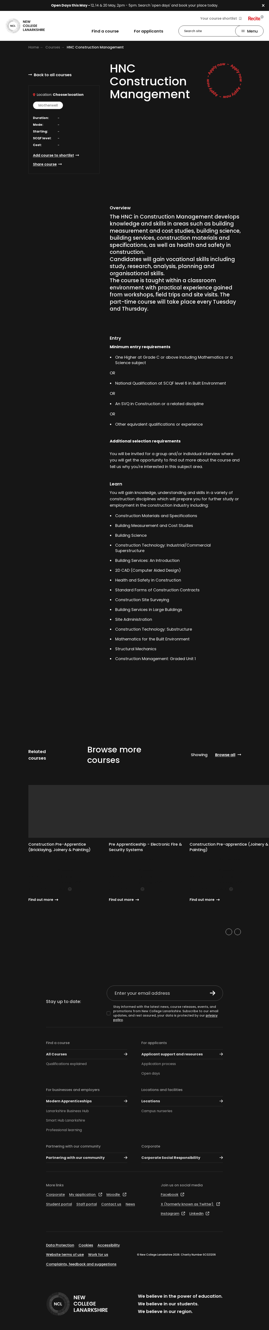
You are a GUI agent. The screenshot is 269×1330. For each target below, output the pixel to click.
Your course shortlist (220, 18)
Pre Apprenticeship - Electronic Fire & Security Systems (145, 846)
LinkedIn (199, 1213)
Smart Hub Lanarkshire (65, 1120)
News (130, 1204)
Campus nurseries (156, 1110)
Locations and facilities (162, 1089)
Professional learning (64, 1129)
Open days (150, 1073)
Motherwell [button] (48, 105)
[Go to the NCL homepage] (25, 25)
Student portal (59, 1204)
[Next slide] (237, 932)
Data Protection (60, 1245)
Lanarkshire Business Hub (67, 1110)
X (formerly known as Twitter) (190, 1204)
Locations (182, 1101)
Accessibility (109, 1245)
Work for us (98, 1254)
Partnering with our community (73, 1146)
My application (85, 1194)
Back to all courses (53, 74)
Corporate (150, 1146)
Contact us (111, 1204)
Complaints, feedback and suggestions (81, 1264)
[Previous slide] (229, 932)
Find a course (58, 1042)
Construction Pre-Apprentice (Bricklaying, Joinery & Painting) (59, 846)
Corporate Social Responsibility (182, 1157)
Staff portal (86, 1204)
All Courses (87, 1054)
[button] (265, 6)
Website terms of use (65, 1254)
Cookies (86, 1245)
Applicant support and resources (182, 1054)
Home (33, 47)
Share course (45, 164)
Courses (52, 47)
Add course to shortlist (53, 155)
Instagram (173, 1213)
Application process (158, 1063)
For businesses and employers (73, 1089)
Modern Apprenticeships (87, 1101)
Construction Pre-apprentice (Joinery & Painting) (229, 846)
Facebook (172, 1194)
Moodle (116, 1194)
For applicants (154, 1042)
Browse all (225, 754)
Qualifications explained (66, 1063)
